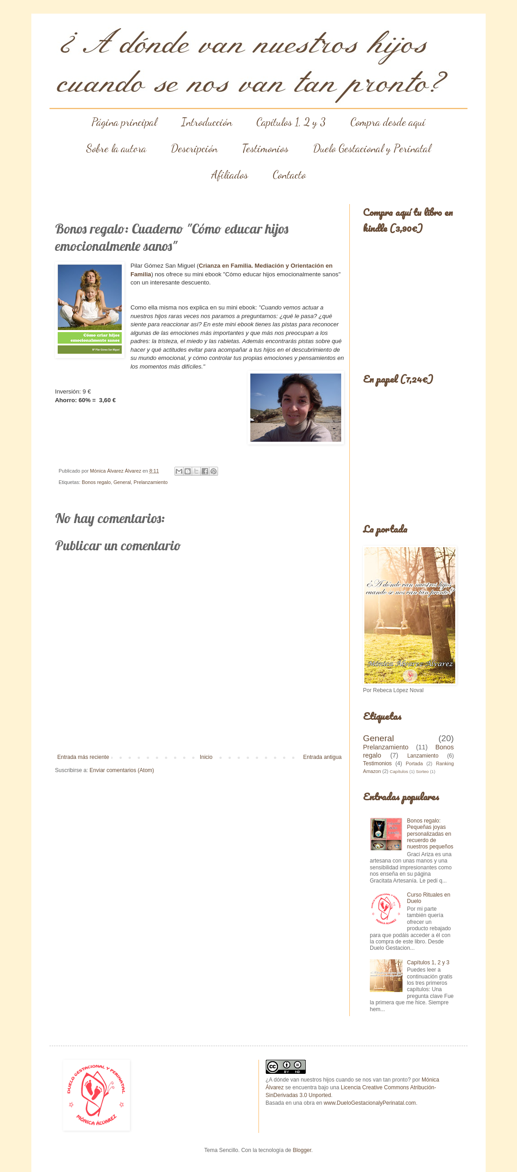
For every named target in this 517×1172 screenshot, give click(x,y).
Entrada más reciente (83, 757)
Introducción (206, 122)
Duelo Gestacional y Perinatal (372, 148)
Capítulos (399, 771)
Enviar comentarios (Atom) (121, 770)
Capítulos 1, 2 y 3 (291, 122)
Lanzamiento (422, 756)
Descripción (194, 148)
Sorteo (422, 771)
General (122, 482)
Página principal (124, 122)
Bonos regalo (96, 482)
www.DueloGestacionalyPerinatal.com (370, 1103)
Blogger (302, 1150)
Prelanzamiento (151, 482)
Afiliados (229, 174)
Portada (414, 763)
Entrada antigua (322, 757)
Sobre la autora (116, 148)
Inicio (206, 757)
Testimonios (265, 148)
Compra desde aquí (387, 122)
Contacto (289, 174)
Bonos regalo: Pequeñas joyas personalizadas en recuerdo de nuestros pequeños (430, 834)
